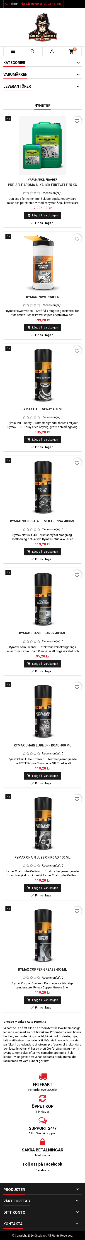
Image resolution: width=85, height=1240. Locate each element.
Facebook (42, 1170)
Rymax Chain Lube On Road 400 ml (42, 857)
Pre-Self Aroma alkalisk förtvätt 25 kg (42, 185)
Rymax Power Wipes (42, 297)
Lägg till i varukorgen (42, 215)
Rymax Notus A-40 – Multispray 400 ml (42, 521)
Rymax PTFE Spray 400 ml (42, 409)
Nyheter (42, 105)
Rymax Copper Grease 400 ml (42, 969)
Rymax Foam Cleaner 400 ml (42, 633)
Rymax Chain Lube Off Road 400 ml (42, 745)
